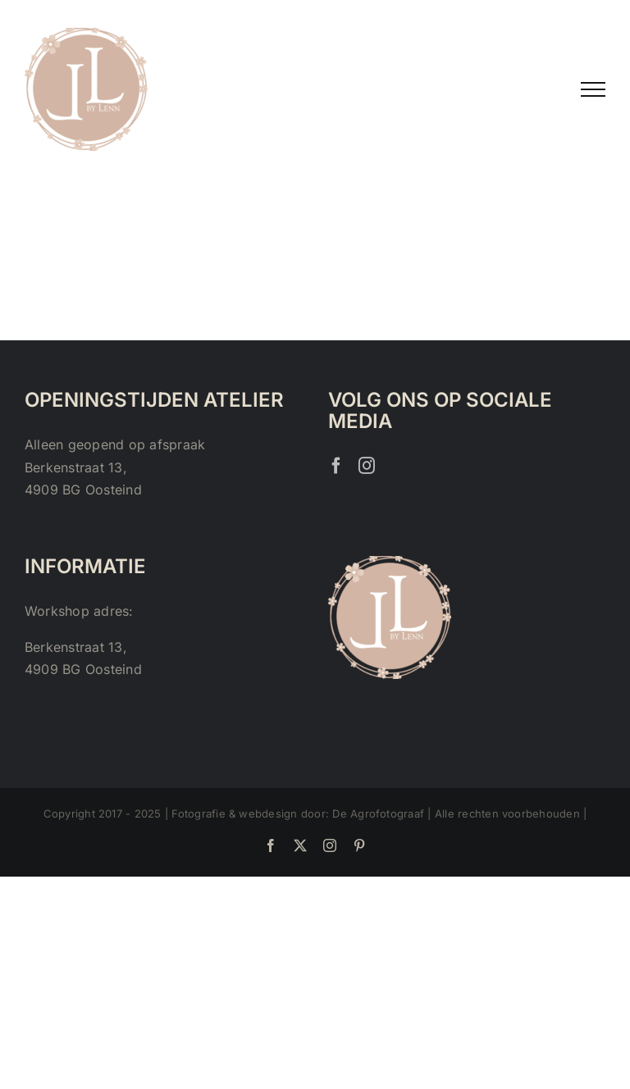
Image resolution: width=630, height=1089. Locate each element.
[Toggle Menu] (593, 89)
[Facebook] (336, 466)
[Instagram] (366, 466)
